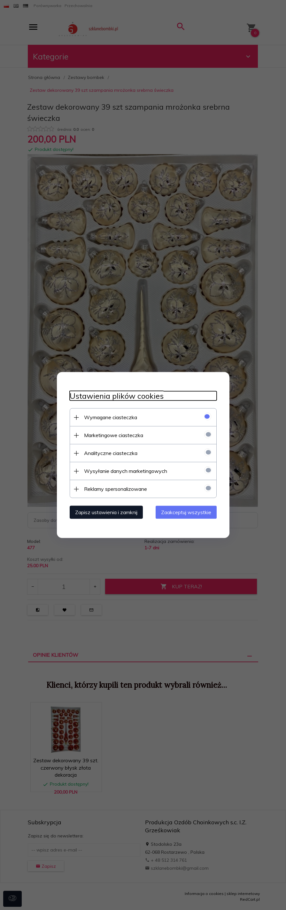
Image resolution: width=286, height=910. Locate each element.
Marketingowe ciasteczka (113, 435)
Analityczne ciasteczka (110, 453)
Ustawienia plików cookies (117, 396)
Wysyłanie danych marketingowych (125, 471)
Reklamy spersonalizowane (115, 489)
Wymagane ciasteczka (110, 417)
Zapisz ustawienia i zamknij (106, 512)
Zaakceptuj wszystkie (186, 512)
